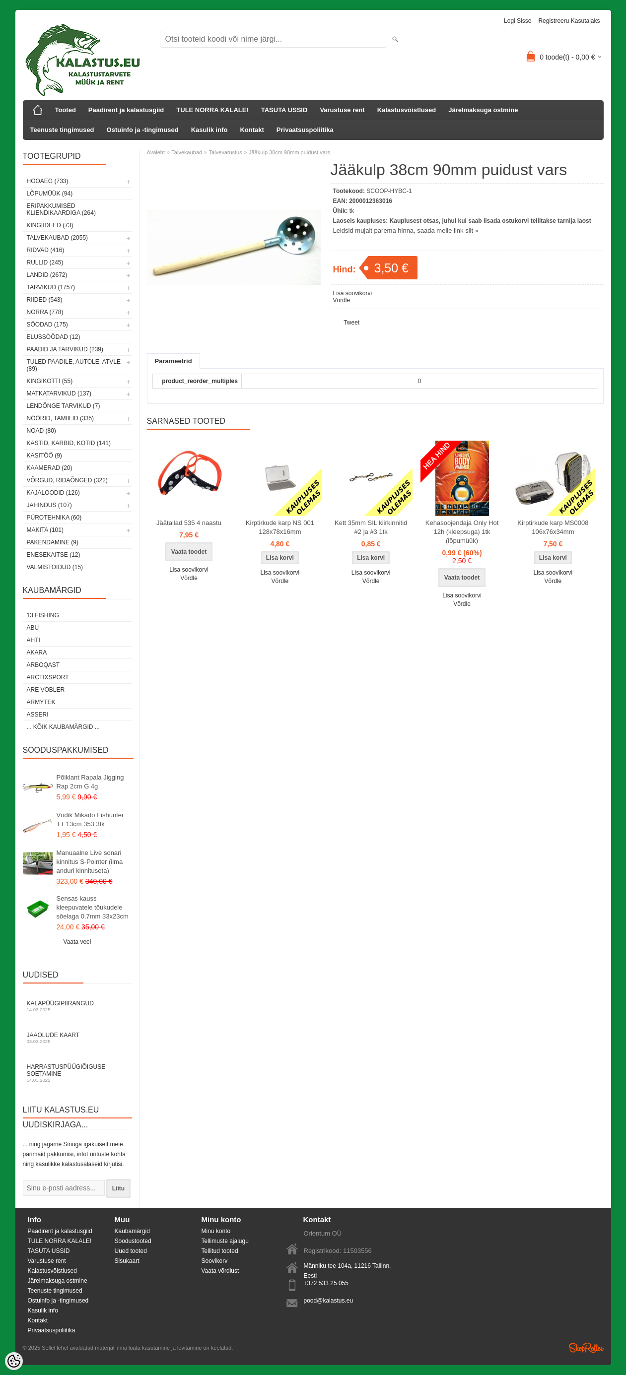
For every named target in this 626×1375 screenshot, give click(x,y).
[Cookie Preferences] (14, 1361)
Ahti (33, 640)
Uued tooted (131, 1250)
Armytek (41, 702)
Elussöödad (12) (53, 336)
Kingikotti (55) (50, 381)
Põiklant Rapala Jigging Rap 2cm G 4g (90, 782)
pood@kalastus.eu (328, 1300)
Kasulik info (209, 129)
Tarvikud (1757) (51, 287)
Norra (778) (45, 312)
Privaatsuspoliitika (305, 129)
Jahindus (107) (49, 505)
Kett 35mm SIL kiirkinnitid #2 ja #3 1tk (371, 527)
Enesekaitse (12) (53, 554)
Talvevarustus (225, 152)
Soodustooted (133, 1241)
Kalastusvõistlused (406, 110)
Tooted (65, 110)
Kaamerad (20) (49, 467)
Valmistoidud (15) (55, 567)
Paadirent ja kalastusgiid (126, 110)
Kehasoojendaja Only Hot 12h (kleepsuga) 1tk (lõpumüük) (461, 531)
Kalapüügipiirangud (77, 1006)
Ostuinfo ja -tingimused (143, 129)
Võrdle (341, 300)
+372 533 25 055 (326, 1283)
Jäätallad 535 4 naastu (188, 522)
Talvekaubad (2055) (57, 237)
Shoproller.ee (586, 1348)
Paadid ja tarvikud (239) (65, 349)
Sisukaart (127, 1260)
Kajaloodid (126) (53, 492)
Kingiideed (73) (50, 225)
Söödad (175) (47, 324)
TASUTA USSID (284, 110)
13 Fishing (43, 615)
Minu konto (216, 1231)
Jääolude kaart (77, 1038)
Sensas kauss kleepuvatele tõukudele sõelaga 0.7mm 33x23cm (93, 907)
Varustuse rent (342, 110)
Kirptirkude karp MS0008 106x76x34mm (552, 527)
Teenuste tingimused (62, 129)
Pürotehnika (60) (54, 517)
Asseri (38, 714)
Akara (37, 652)
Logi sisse (517, 20)
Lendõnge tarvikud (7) (63, 405)
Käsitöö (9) (44, 455)
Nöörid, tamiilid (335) (60, 418)
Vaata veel (77, 941)
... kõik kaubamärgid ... (63, 726)
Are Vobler (46, 689)
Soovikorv (215, 1260)
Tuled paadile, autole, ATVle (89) (74, 365)
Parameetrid (173, 361)
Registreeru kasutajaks (569, 20)
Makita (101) (45, 529)
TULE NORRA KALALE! (212, 110)
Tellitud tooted (220, 1250)
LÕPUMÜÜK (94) (50, 193)
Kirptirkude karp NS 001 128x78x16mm (280, 527)
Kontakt (252, 129)
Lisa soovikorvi (352, 293)
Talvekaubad (186, 152)
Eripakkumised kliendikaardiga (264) (61, 209)
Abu (33, 627)
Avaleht (156, 152)
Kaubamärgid (132, 1231)
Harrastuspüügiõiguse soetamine (77, 1073)
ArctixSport (48, 677)
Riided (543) (45, 299)
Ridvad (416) (46, 250)
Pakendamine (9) (52, 542)
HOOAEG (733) (48, 181)
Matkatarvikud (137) (59, 393)
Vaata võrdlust (220, 1270)
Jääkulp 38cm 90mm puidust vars (289, 152)
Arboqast (43, 664)
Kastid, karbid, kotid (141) (69, 443)
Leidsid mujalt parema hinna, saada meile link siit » (406, 230)
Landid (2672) (47, 274)
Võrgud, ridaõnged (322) (67, 480)
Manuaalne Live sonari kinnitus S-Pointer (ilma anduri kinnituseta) (90, 861)
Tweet (351, 322)
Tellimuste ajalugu (225, 1241)
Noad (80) (41, 430)
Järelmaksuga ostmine (483, 110)
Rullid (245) (45, 262)
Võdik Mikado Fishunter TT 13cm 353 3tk (90, 819)
